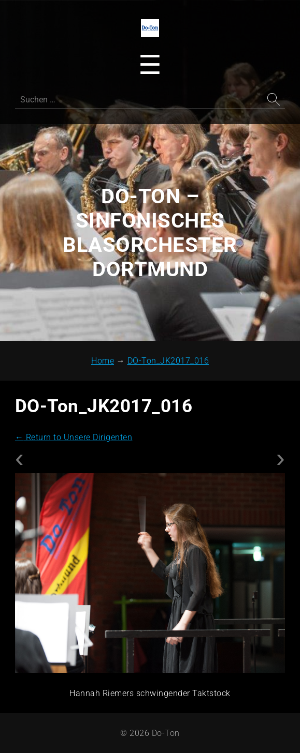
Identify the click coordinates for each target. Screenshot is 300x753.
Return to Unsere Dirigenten (74, 437)
